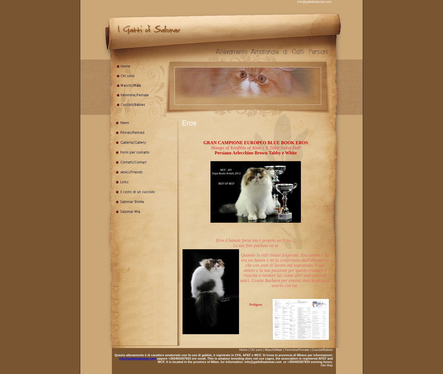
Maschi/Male (274, 349)
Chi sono (256, 349)
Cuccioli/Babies (322, 349)
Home (243, 349)
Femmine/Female (297, 349)
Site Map (327, 365)
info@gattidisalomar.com (314, 1)
